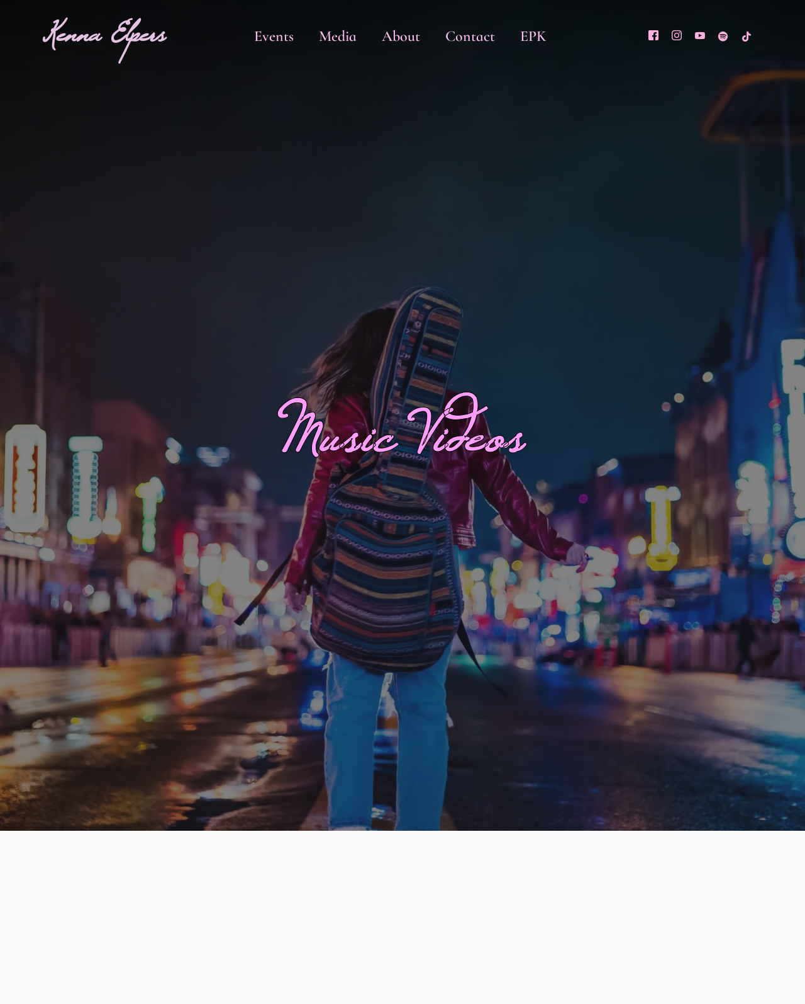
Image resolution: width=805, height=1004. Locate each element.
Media (338, 36)
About (401, 36)
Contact (470, 36)
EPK (533, 36)
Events (274, 36)
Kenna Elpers (104, 42)
